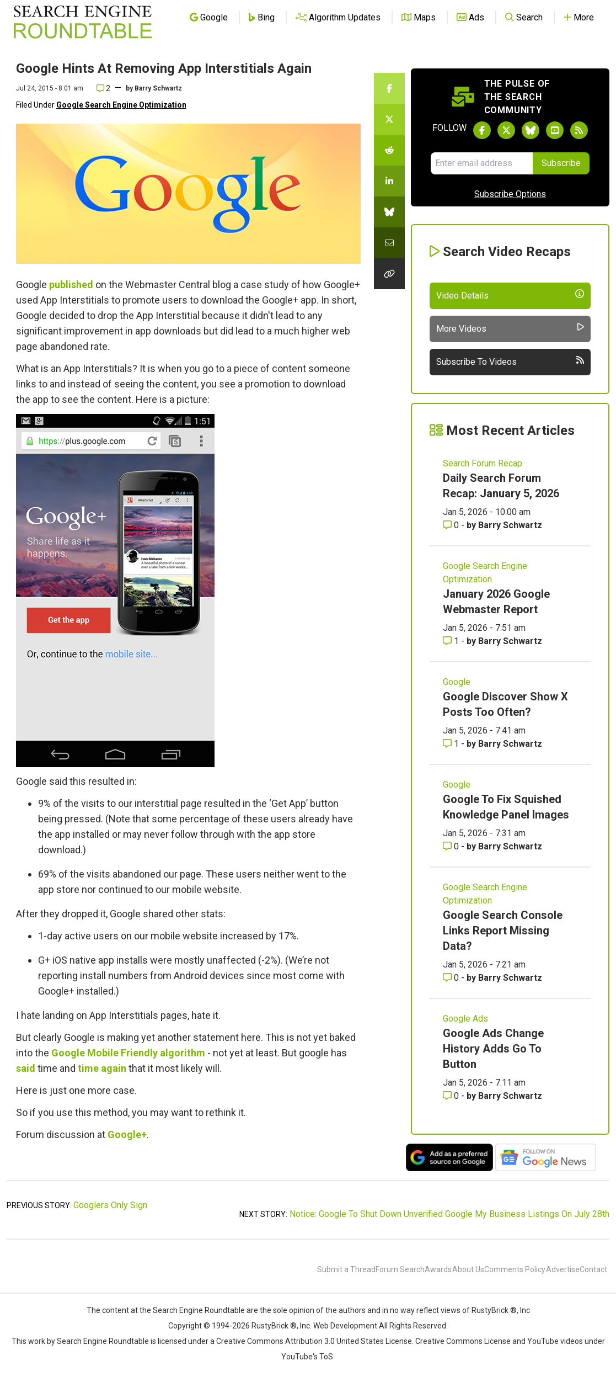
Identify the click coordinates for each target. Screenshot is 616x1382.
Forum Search (400, 1269)
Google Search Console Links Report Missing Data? (503, 930)
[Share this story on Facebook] (389, 88)
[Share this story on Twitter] (389, 119)
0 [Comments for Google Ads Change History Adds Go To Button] (452, 1096)
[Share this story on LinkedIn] (389, 181)
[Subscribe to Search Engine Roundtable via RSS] (579, 130)
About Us (468, 1269)
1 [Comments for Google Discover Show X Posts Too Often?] (452, 743)
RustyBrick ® (274, 1325)
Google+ (127, 1134)
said (25, 1068)
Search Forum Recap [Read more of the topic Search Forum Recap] (482, 463)
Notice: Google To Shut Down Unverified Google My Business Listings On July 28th (449, 1214)
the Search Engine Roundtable (193, 1310)
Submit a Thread (346, 1269)
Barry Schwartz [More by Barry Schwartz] (510, 525)
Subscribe (561, 163)
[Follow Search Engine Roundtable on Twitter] (506, 130)
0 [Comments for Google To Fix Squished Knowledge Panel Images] (452, 846)
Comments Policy (514, 1269)
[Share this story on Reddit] (389, 150)
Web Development (345, 1325)
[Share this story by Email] (389, 242)
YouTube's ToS (307, 1356)
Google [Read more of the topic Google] (456, 682)
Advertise (563, 1269)
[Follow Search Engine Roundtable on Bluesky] (530, 130)
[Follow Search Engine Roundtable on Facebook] (482, 130)
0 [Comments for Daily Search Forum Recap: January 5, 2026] (452, 525)
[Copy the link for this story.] (389, 273)
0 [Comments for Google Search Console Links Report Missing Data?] (452, 977)
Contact (593, 1269)
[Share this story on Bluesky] (389, 211)
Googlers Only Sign (110, 1205)
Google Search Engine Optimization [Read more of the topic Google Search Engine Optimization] (485, 572)
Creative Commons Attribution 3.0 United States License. (315, 1341)
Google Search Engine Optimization (121, 104)
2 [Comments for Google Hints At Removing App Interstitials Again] (103, 88)
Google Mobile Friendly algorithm (128, 1053)
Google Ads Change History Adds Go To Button (493, 1049)
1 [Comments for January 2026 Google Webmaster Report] (452, 641)
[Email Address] (482, 163)
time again (102, 1068)
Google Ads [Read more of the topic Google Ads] (465, 1018)
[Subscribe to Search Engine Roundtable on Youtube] (555, 130)
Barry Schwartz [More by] (158, 88)
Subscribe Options (510, 194)
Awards (438, 1269)
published (71, 284)
